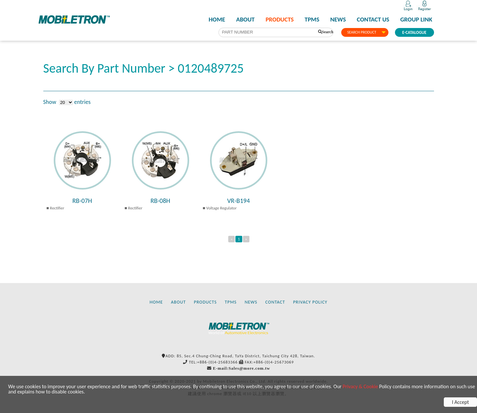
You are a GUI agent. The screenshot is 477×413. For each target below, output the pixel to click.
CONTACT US (373, 19)
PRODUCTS (280, 19)
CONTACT (275, 302)
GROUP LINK (416, 19)
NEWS (338, 19)
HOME (217, 19)
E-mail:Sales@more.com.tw (241, 368)
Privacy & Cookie (360, 386)
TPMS (312, 19)
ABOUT (245, 19)
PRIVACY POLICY (310, 302)
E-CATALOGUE (414, 32)
